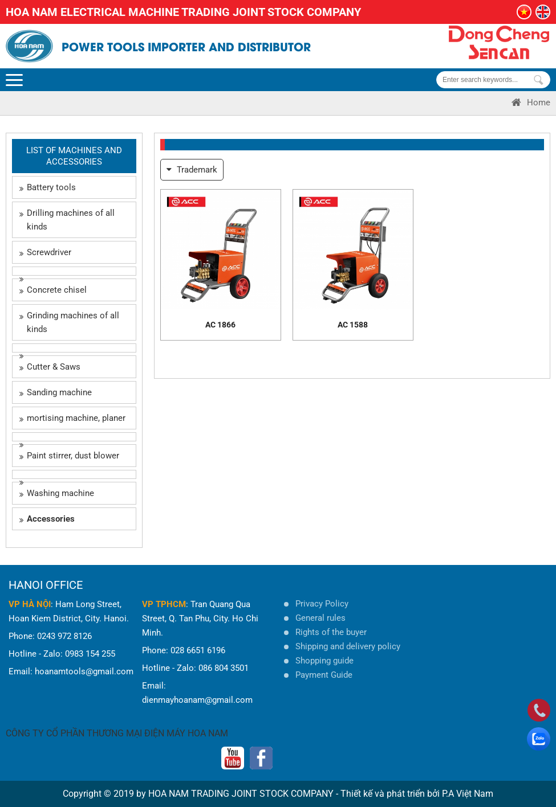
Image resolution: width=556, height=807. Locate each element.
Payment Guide (323, 675)
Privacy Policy (321, 604)
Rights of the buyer (331, 632)
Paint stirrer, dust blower (69, 455)
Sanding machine (55, 392)
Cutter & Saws (49, 367)
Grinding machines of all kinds (69, 322)
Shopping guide (324, 661)
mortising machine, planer (72, 418)
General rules (320, 618)
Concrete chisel (53, 290)
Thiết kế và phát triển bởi (390, 793)
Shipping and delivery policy (347, 646)
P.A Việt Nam (467, 793)
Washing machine (56, 493)
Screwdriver (45, 252)
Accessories (47, 519)
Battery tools (47, 187)
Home (531, 102)
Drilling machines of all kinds (67, 220)
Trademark (192, 170)
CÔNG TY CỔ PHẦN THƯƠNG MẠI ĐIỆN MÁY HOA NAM (117, 733)
